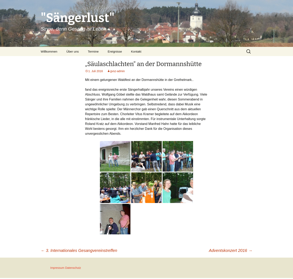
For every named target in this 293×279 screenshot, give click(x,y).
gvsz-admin (117, 71)
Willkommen (49, 51)
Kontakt (136, 51)
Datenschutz (73, 267)
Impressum (57, 267)
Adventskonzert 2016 (230, 250)
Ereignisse (115, 51)
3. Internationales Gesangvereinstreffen (79, 250)
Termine (93, 51)
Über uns (72, 51)
